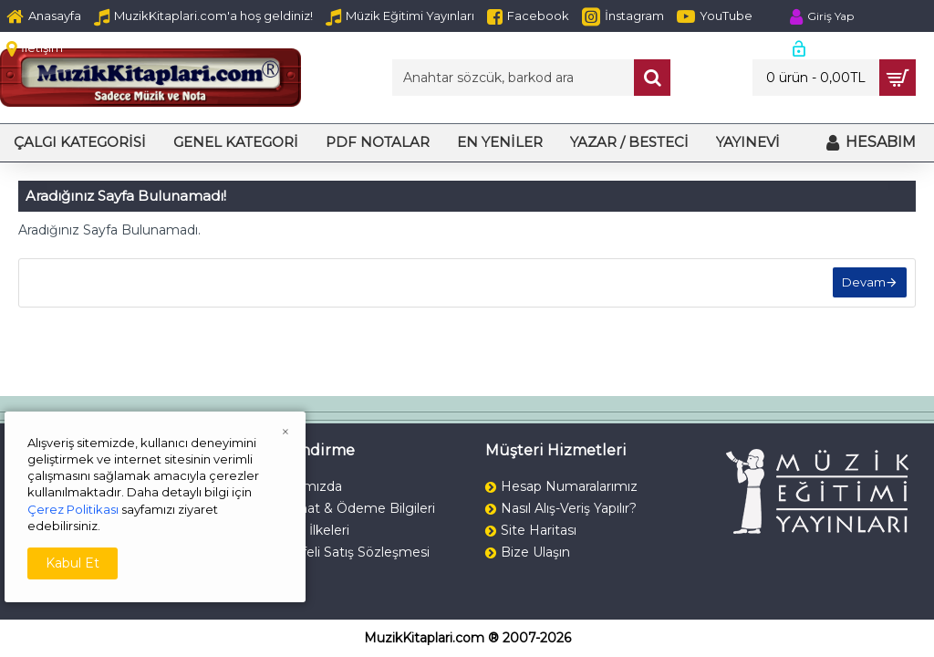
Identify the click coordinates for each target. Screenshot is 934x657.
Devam (863, 283)
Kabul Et (72, 563)
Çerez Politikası (73, 509)
